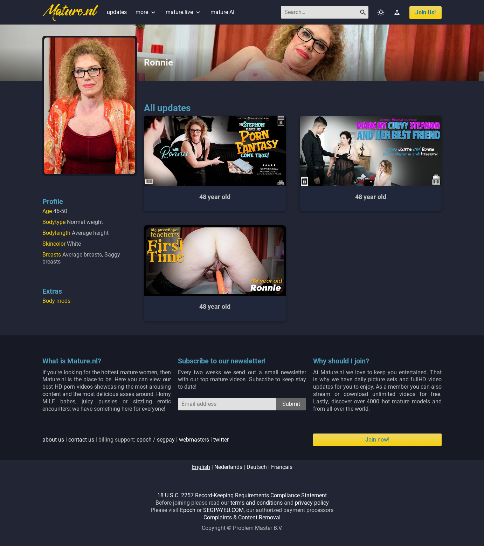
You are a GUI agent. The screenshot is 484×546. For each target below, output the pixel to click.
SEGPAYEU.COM (223, 510)
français (281, 467)
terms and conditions (256, 502)
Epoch (187, 510)
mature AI (222, 12)
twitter (221, 439)
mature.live (184, 12)
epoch (144, 439)
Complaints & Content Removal (242, 517)
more (146, 12)
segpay (166, 439)
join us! (425, 12)
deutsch (257, 467)
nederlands (228, 467)
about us (53, 439)
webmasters (194, 439)
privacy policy (312, 502)
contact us (81, 439)
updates (117, 12)
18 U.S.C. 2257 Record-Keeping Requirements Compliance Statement (242, 495)
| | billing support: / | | (135, 439)
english (201, 467)
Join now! (377, 439)
